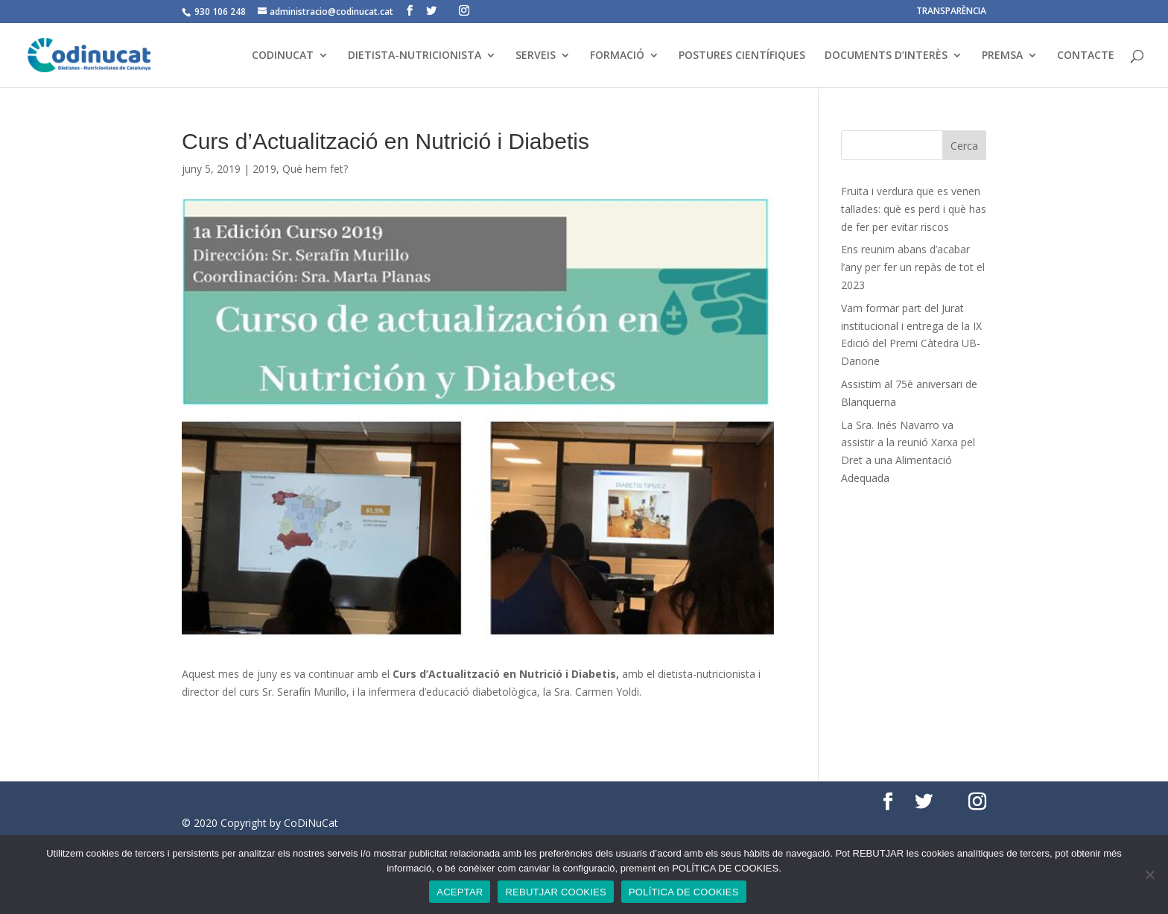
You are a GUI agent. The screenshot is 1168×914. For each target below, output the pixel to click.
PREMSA (1002, 56)
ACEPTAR (460, 892)
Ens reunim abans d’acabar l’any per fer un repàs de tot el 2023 (913, 267)
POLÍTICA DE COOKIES (684, 892)
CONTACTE (1085, 56)
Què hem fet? (315, 169)
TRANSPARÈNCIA (951, 12)
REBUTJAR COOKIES (555, 892)
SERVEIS (535, 56)
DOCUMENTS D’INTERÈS (886, 56)
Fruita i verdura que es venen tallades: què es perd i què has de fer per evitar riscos (913, 209)
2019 (264, 169)
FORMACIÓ (617, 56)
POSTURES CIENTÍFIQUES (742, 56)
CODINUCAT (283, 56)
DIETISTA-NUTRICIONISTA (414, 56)
